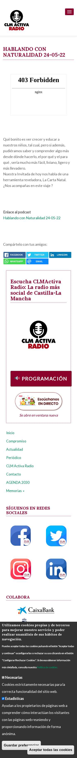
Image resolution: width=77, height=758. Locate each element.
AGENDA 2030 (18, 482)
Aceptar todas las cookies (50, 750)
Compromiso (16, 441)
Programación (44, 379)
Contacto (13, 474)
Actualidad (14, 449)
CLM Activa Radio (20, 466)
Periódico (13, 457)
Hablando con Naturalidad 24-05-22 (31, 218)
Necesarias (13, 677)
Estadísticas (14, 698)
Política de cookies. (47, 667)
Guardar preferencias (21, 745)
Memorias (15, 491)
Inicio (10, 433)
